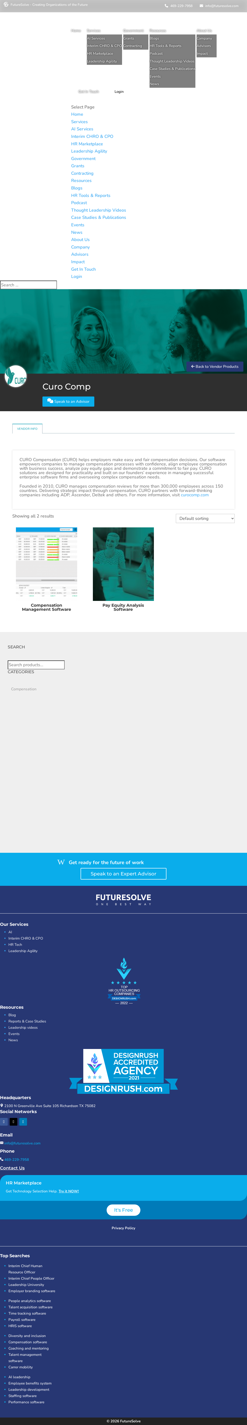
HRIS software (20, 1326)
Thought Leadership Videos (172, 61)
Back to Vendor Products (215, 366)
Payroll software (21, 1319)
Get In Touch (88, 91)
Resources (158, 30)
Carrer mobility (20, 1367)
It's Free (123, 1210)
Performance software (26, 1402)
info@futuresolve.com (219, 6)
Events (155, 76)
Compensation (23, 689)
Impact (202, 53)
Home (76, 30)
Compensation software (27, 1342)
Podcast (156, 53)
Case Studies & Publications (172, 68)
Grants (128, 38)
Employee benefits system (30, 1383)
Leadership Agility (102, 61)
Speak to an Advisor (68, 401)
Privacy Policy (123, 1228)
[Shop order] (205, 518)
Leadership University (26, 1284)
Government (133, 30)
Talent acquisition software (30, 1307)
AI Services (96, 38)
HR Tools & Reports (165, 45)
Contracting (132, 45)
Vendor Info (27, 429)
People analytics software (29, 1300)
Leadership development (28, 1389)
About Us (204, 30)
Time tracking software (27, 1313)
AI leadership (19, 1377)
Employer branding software (31, 1291)
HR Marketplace (100, 53)
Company (204, 38)
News (154, 83)
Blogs (154, 38)
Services (93, 30)
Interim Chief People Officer (31, 1278)
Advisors (204, 45)
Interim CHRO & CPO (104, 45)
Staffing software (22, 1395)
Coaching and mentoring (28, 1348)
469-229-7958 (178, 6)
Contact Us (12, 1168)
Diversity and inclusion (27, 1335)
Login (119, 91)
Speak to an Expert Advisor (123, 874)
